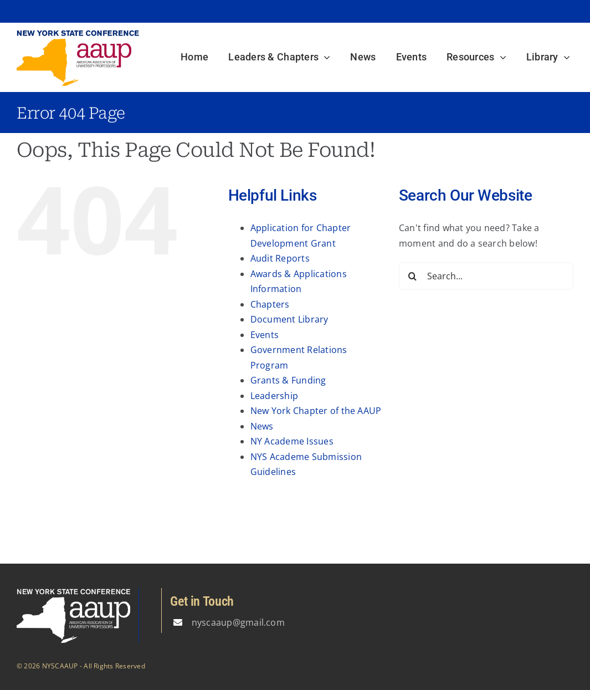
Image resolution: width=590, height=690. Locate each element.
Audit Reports (280, 258)
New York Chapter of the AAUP (316, 411)
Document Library (289, 319)
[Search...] (486, 276)
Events (264, 335)
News (262, 426)
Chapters (270, 304)
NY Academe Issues (292, 441)
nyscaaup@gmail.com (238, 622)
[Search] (413, 276)
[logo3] (78, 34)
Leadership (274, 396)
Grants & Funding (288, 380)
